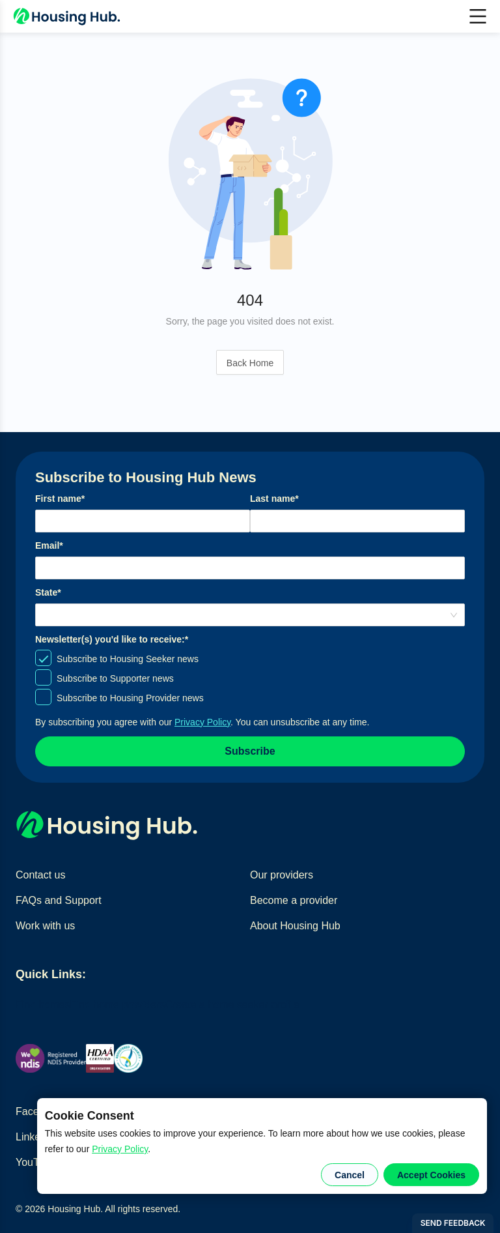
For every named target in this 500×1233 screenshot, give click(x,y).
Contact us (40, 874)
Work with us (45, 925)
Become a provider (293, 900)
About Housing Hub (295, 925)
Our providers (281, 874)
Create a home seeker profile (232, 1004)
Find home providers (117, 1004)
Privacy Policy (120, 1149)
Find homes (43, 1004)
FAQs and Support (59, 900)
